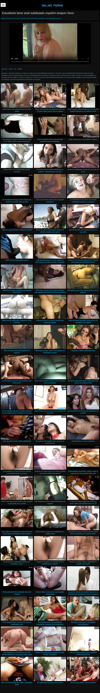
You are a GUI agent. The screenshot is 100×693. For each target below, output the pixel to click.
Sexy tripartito (39, 18)
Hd (14, 18)
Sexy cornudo (20, 18)
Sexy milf (30, 18)
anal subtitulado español (53, 18)
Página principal (6, 18)
